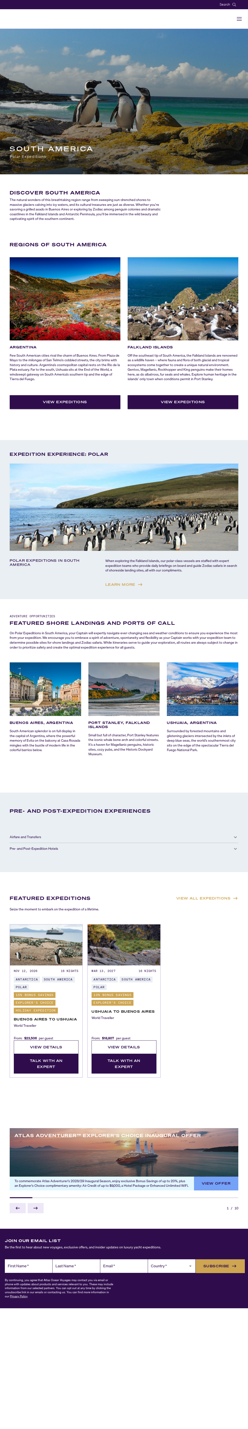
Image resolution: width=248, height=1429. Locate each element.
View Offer (216, 1183)
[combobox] (168, 1268)
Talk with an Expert (46, 1063)
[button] (124, 837)
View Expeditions (65, 402)
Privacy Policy (19, 1296)
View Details (46, 1047)
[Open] (190, 1266)
